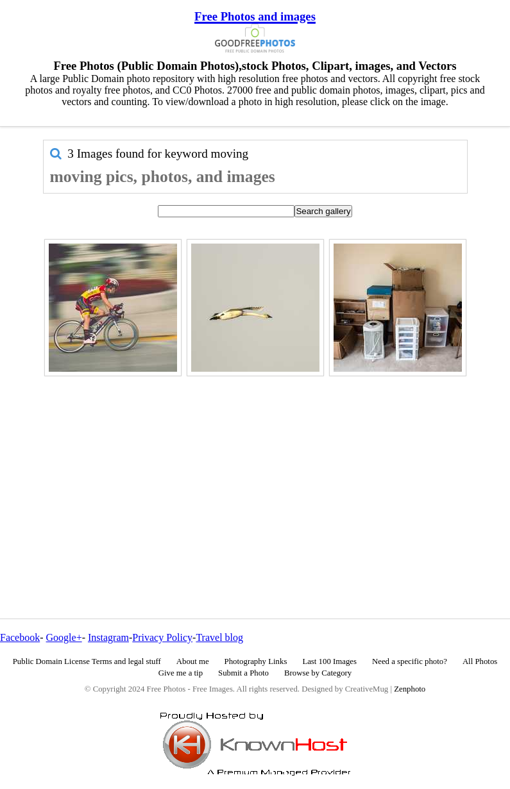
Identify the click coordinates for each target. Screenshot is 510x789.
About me (192, 661)
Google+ (64, 637)
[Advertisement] (255, 470)
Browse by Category (318, 673)
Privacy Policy (162, 637)
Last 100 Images (329, 661)
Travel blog (219, 637)
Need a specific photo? (409, 661)
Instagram (108, 637)
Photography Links (256, 661)
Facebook (20, 637)
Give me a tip (180, 673)
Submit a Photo (243, 673)
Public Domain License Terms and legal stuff (87, 661)
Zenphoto (409, 689)
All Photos (480, 661)
